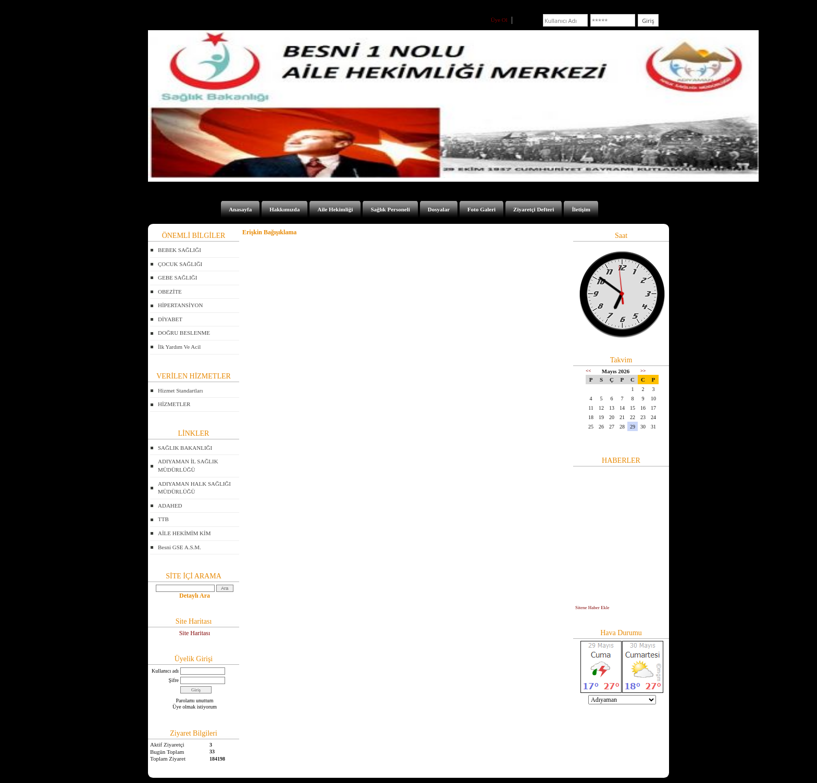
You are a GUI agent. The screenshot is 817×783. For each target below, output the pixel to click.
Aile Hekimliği (335, 209)
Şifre (174, 680)
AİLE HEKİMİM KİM (184, 533)
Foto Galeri (481, 209)
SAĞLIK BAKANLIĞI (185, 448)
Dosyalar (439, 209)
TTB (163, 519)
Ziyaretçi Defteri (533, 209)
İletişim (581, 209)
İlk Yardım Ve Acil (179, 347)
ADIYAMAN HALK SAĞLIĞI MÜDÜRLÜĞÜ (194, 488)
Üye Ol (499, 20)
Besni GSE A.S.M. (179, 547)
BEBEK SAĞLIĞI (179, 250)
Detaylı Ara (194, 595)
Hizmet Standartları (180, 390)
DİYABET (170, 319)
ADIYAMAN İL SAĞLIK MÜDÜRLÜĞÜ (188, 465)
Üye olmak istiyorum (194, 707)
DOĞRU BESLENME (184, 333)
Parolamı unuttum (195, 700)
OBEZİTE (170, 291)
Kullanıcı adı (165, 671)
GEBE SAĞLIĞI (177, 277)
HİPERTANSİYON (180, 305)
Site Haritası (195, 633)
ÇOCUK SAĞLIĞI (180, 264)
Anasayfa (240, 209)
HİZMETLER (174, 404)
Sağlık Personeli (390, 209)
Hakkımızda (284, 209)
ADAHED (170, 505)
